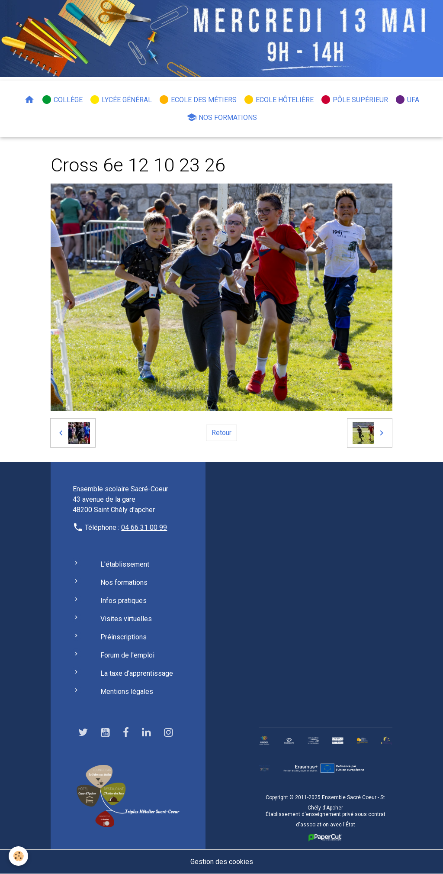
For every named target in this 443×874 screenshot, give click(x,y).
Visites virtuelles (126, 619)
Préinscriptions (123, 637)
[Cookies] (18, 856)
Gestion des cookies (221, 862)
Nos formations (221, 117)
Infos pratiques (123, 601)
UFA (407, 99)
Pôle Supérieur (354, 99)
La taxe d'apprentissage (136, 673)
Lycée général (121, 99)
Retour (221, 433)
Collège (62, 99)
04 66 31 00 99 (144, 527)
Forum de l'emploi (127, 655)
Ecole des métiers (198, 99)
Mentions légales (126, 691)
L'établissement (124, 564)
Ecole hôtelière (279, 99)
